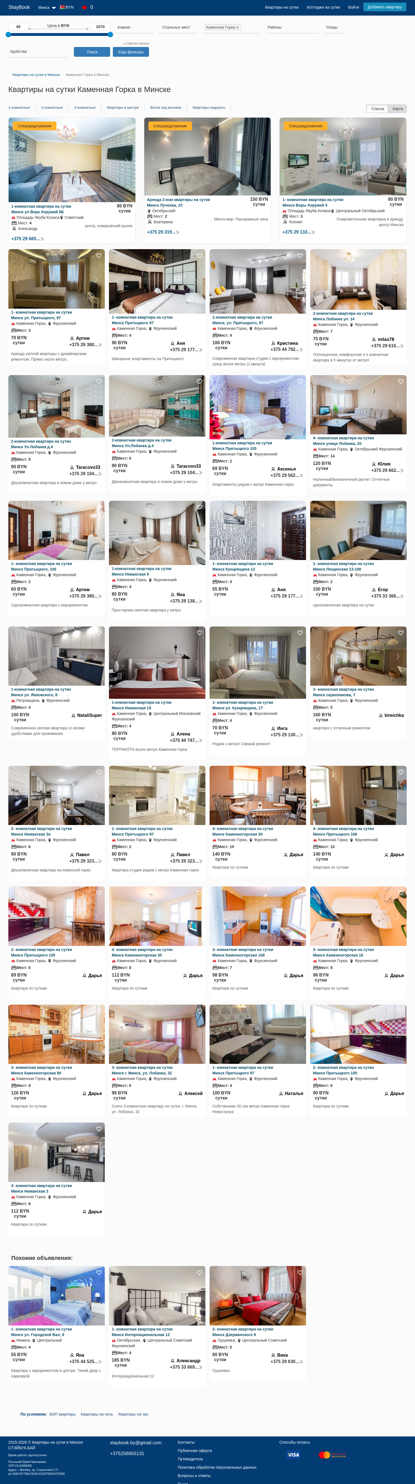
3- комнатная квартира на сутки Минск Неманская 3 (41, 1188)
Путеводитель (190, 1459)
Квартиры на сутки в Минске (57, 1442)
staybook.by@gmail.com (135, 1442)
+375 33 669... (186, 1367)
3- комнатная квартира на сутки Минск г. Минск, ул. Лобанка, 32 (142, 1070)
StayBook (19, 7)
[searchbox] (134, 27)
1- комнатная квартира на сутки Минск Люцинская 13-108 (343, 566)
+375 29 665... (27, 238)
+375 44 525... (85, 1361)
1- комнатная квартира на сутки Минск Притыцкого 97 (142, 831)
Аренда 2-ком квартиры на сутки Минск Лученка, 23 (178, 202)
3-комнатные (85, 107)
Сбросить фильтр (136, 43)
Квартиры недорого (209, 107)
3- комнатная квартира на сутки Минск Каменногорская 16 (343, 952)
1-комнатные (19, 107)
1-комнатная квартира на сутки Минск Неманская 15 (142, 705)
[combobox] (134, 28)
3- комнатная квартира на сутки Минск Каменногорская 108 (242, 952)
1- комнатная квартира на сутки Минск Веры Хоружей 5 (312, 202)
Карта (398, 108)
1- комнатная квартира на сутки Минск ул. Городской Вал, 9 (41, 1332)
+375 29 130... (286, 734)
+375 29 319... (163, 232)
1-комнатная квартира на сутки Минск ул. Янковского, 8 (41, 692)
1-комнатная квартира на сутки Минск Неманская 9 (142, 571)
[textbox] (176, 27)
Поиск (92, 52)
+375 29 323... (85, 861)
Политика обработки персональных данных (217, 1467)
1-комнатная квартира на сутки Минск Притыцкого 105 (242, 446)
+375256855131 (127, 1453)
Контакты (186, 1442)
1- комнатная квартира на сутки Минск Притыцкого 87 (142, 320)
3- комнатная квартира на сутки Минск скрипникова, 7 (343, 692)
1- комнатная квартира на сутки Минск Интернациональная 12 (142, 1332)
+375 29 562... (286, 475)
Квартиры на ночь (97, 1414)
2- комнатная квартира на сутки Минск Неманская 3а (41, 831)
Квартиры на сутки (281, 7)
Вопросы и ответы (194, 1475)
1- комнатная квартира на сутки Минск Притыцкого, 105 (41, 566)
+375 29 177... (186, 349)
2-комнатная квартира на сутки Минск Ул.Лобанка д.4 (41, 444)
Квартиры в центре (123, 107)
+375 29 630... (286, 1361)
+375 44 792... (286, 349)
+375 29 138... (186, 601)
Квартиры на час (133, 1414)
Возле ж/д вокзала (165, 107)
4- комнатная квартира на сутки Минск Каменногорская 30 (242, 831)
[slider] (8, 34)
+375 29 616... (387, 345)
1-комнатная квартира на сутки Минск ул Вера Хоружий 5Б (41, 209)
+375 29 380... (85, 344)
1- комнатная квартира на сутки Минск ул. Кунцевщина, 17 (242, 705)
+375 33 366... (387, 596)
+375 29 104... (85, 473)
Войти (353, 7)
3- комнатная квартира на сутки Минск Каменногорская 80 (41, 1070)
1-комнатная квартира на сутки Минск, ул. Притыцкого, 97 (242, 320)
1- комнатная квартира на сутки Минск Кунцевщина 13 (242, 566)
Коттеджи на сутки (323, 7)
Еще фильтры (130, 52)
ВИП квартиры (62, 1414)
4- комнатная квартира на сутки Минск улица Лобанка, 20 (343, 441)
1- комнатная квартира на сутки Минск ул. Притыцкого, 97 (41, 315)
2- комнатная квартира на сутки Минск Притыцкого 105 (41, 952)
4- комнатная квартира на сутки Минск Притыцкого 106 (343, 831)
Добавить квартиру (385, 7)
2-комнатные (52, 107)
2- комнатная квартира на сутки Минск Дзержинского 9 (242, 1332)
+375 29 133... (298, 232)
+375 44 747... (186, 740)
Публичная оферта (195, 1450)
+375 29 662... (387, 470)
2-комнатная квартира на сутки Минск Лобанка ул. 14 (343, 316)
